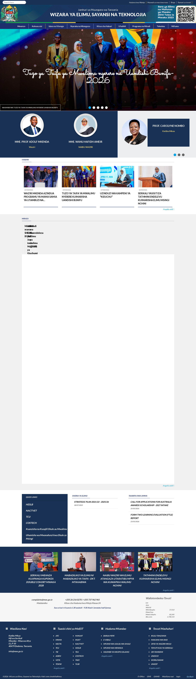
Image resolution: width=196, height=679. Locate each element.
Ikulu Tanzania (158, 636)
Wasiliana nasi (168, 676)
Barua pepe (108, 636)
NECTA (58, 644)
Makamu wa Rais (159, 640)
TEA (77, 652)
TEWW (58, 664)
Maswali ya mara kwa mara (158, 2)
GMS (149, 676)
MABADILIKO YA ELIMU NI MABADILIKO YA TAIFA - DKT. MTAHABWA (79, 579)
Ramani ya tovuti (184, 2)
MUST (77, 640)
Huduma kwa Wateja (137, 2)
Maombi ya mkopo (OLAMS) (116, 652)
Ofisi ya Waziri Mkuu (161, 644)
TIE (56, 652)
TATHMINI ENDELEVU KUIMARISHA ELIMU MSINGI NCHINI (155, 579)
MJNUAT (79, 636)
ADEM (58, 656)
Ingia (178, 676)
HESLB (29, 504)
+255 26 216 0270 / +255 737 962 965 (82, 599)
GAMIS (156, 676)
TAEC (77, 660)
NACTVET (31, 510)
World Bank (157, 660)
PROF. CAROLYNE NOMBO (169, 125)
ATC (57, 636)
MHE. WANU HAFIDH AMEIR (85, 141)
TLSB (77, 664)
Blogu (173, 2)
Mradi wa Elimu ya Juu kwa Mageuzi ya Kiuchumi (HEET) (77, 247)
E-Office (141, 676)
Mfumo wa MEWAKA (113, 648)
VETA (57, 660)
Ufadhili (122, 26)
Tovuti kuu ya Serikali (162, 648)
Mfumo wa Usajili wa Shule (116, 644)
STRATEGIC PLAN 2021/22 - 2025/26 (91, 502)
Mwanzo (21, 26)
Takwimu (161, 26)
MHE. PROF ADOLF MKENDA (32, 141)
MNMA (58, 640)
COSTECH (31, 522)
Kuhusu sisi (37, 26)
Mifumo (175, 26)
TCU (28, 516)
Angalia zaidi (168, 209)
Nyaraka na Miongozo (80, 26)
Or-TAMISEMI (157, 652)
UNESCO (154, 656)
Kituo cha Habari (104, 26)
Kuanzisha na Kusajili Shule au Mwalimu (46, 529)
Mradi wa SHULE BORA (36, 244)
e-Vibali (107, 640)
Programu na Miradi (141, 26)
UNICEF (154, 664)
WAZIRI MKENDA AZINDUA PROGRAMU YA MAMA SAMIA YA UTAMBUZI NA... (40, 197)
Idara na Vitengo (56, 26)
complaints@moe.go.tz (42, 599)
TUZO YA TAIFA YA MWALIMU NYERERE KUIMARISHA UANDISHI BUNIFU (78, 197)
